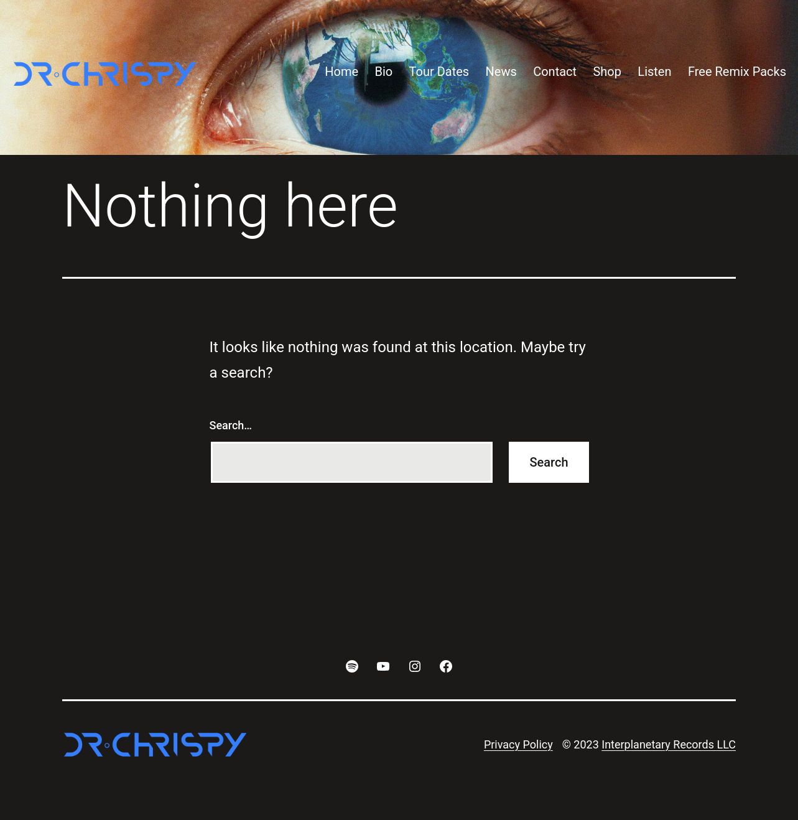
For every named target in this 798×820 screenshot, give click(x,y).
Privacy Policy (518, 744)
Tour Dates (439, 71)
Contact (555, 71)
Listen (654, 71)
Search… (231, 425)
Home (341, 71)
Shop (607, 71)
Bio (383, 71)
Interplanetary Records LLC (668, 744)
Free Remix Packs (737, 71)
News (501, 71)
